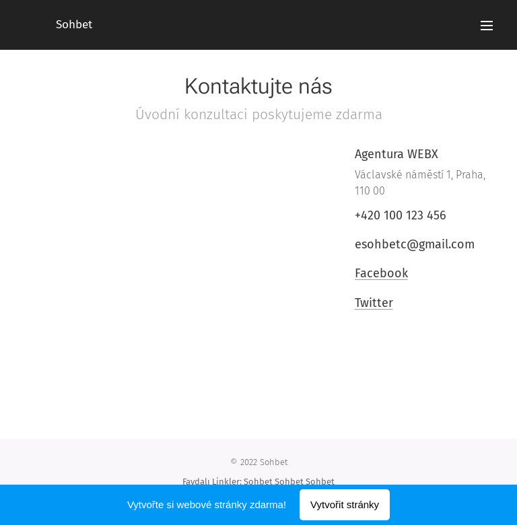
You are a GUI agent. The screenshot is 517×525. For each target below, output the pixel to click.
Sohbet (258, 482)
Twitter (373, 302)
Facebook (380, 273)
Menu (487, 25)
